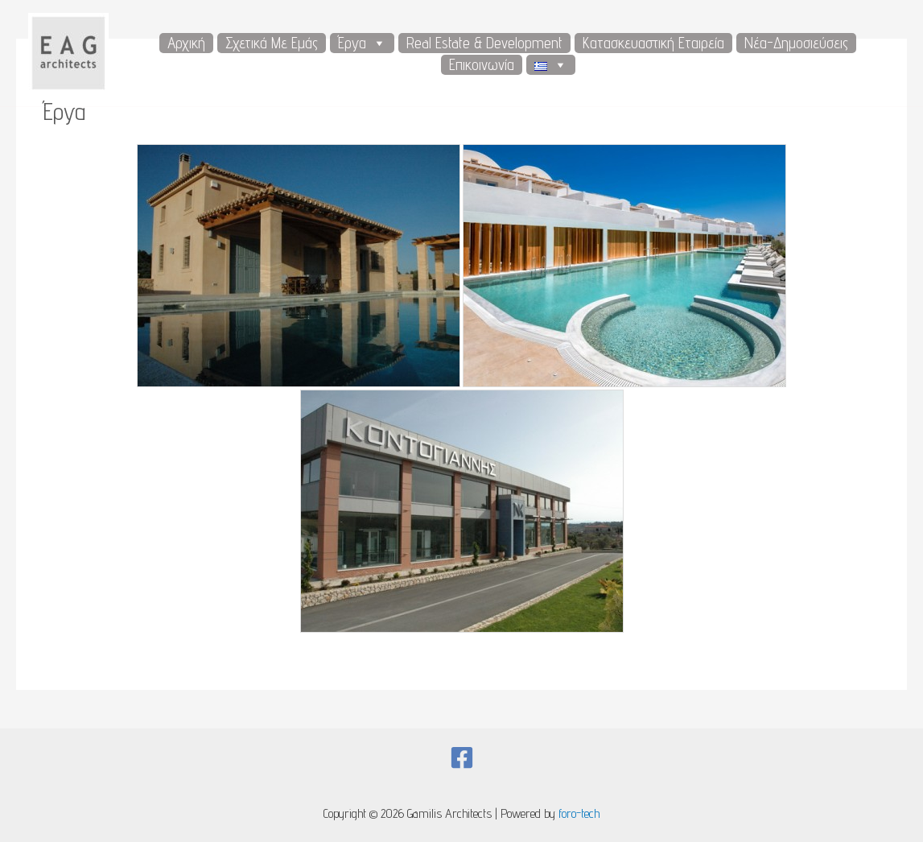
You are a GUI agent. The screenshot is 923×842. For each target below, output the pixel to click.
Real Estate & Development (484, 43)
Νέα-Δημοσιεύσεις (796, 43)
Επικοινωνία (481, 64)
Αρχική (186, 43)
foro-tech (579, 813)
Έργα (362, 43)
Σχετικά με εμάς (271, 43)
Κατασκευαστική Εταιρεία (653, 43)
